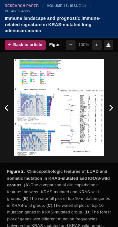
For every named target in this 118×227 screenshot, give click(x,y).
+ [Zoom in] (96, 45)
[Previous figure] (7, 107)
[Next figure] (111, 107)
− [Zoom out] (70, 45)
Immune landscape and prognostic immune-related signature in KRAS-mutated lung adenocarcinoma (52, 24)
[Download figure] (108, 45)
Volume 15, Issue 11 (66, 6)
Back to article (25, 44)
